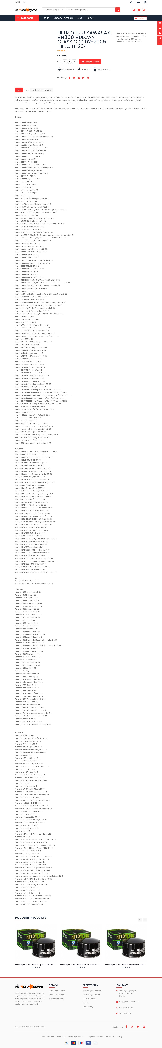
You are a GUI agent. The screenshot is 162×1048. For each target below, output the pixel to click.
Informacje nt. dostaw (92, 991)
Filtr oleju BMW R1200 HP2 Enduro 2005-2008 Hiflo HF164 (81, 964)
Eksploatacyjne (122, 36)
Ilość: (59, 62)
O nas (42, 1036)
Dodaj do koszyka (90, 62)
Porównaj (83, 70)
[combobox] (19, 2)
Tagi (27, 90)
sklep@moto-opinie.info (129, 1002)
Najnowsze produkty (114, 1036)
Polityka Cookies (89, 999)
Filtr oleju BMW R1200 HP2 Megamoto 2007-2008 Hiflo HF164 (126, 964)
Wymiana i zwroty (56, 999)
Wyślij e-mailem (102, 70)
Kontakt (86, 1003)
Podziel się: (61, 77)
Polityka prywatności (77, 1036)
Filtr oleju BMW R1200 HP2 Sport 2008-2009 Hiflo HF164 (36, 964)
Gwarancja (61, 1036)
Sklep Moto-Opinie (136, 33)
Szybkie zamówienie (41, 90)
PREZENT (140, 18)
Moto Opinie (34, 1004)
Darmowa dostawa (57, 995)
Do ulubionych (65, 70)
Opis (19, 90)
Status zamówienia (57, 991)
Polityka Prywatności (91, 995)
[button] (52, 31)
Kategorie (25, 18)
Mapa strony (88, 1007)
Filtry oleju (136, 36)
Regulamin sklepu (95, 1036)
